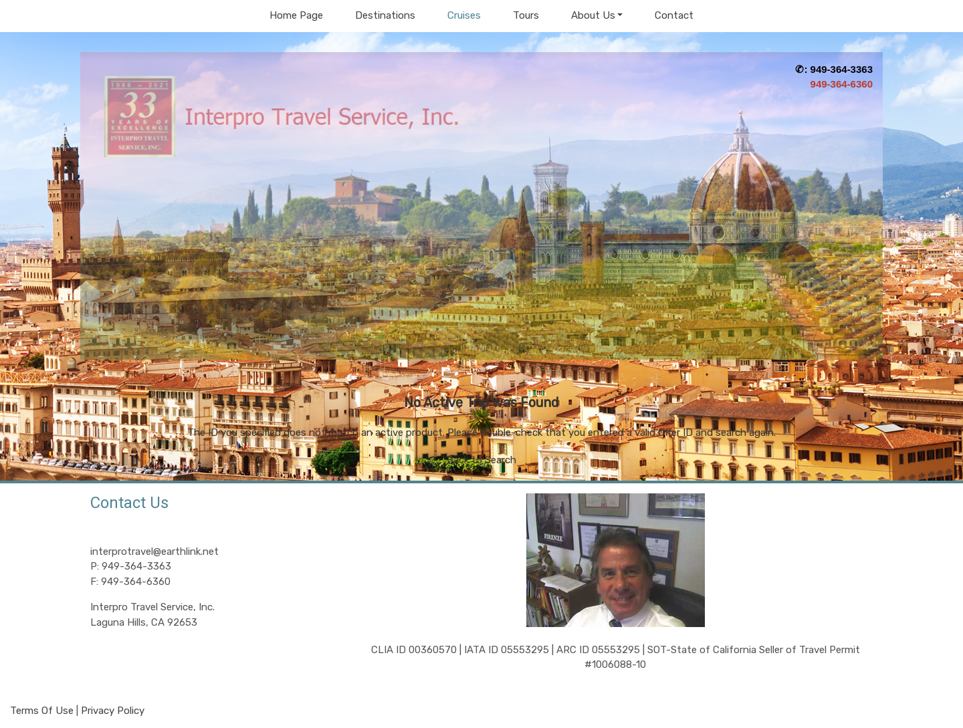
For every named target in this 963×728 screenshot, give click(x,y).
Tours (526, 15)
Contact (674, 15)
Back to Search (481, 460)
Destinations (385, 15)
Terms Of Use (42, 711)
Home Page (296, 15)
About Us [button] (593, 15)
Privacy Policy (112, 711)
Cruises (464, 15)
